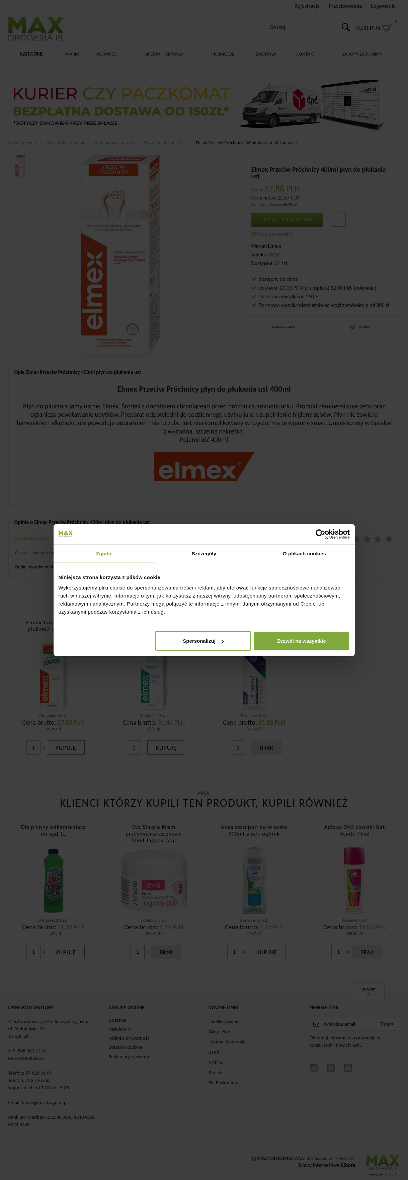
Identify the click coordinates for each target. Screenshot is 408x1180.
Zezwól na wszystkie (301, 641)
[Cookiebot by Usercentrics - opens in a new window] (320, 534)
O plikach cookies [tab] (304, 553)
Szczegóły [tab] (204, 553)
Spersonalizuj (203, 641)
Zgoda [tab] (103, 553)
